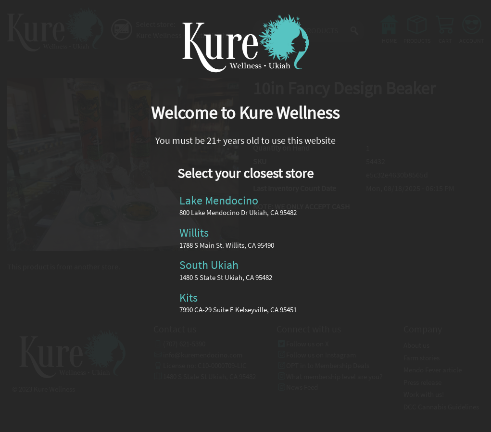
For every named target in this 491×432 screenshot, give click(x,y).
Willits (194, 232)
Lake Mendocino (218, 199)
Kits (188, 297)
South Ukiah (209, 264)
